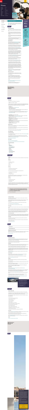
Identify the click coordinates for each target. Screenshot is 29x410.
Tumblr (15, 204)
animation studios (13, 268)
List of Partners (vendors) (21, 403)
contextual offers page (16, 107)
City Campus (22, 269)
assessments (13, 221)
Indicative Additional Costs (12, 228)
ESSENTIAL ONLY (23, 406)
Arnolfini (16, 47)
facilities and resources (16, 42)
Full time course (10, 226)
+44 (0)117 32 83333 (11, 150)
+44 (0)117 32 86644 (11, 152)
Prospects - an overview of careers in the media (13, 318)
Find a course (6, 3)
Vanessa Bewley (6, 15)
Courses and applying (3, 3)
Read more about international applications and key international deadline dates (16, 141)
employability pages (12, 315)
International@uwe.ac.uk (11, 147)
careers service (13, 311)
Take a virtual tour (22, 285)
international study (25, 133)
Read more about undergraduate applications (12, 140)
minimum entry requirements (18, 116)
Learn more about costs (10, 233)
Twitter (21, 204)
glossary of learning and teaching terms (15, 203)
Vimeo (17, 204)
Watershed (19, 47)
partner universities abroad (20, 254)
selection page (19, 130)
